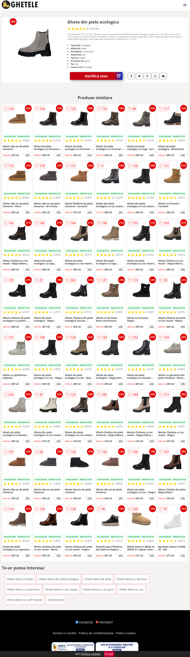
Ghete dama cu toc (131, 589)
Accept (109, 654)
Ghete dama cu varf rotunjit (24, 600)
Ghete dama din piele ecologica (59, 579)
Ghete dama (56, 600)
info (28, 154)
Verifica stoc (104, 76)
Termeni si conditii (64, 633)
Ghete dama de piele (97, 579)
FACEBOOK (84, 622)
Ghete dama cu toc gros (98, 589)
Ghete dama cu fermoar (132, 579)
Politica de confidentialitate (96, 633)
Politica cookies (126, 633)
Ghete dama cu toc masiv (61, 589)
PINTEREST (104, 622)
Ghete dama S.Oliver (20, 579)
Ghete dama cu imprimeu (23, 589)
